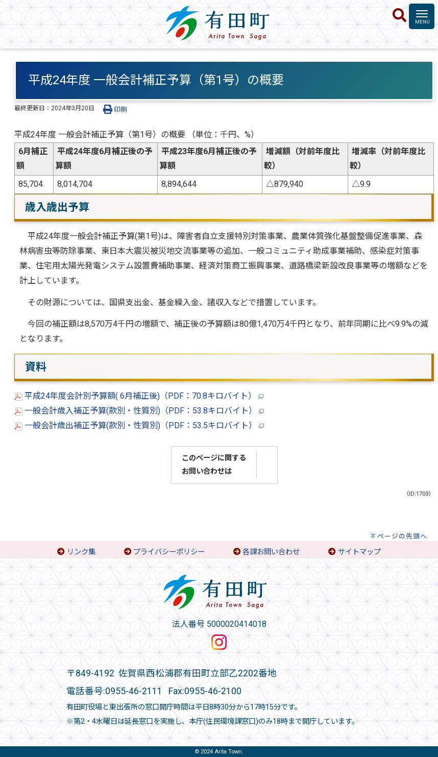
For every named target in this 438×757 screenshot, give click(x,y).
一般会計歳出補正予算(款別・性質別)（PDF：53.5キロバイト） (139, 425)
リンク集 (81, 552)
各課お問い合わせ (271, 552)
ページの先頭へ (402, 536)
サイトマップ (359, 552)
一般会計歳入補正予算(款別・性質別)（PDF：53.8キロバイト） (139, 411)
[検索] (399, 16)
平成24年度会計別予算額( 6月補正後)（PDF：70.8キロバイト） (138, 396)
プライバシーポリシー (169, 552)
